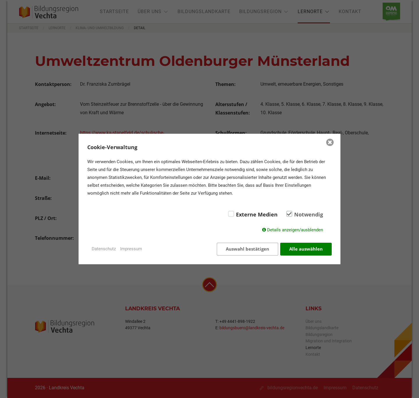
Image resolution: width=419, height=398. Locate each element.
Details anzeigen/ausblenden (295, 230)
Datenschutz (104, 248)
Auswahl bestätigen (247, 249)
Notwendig (308, 214)
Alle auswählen (306, 249)
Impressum (131, 248)
